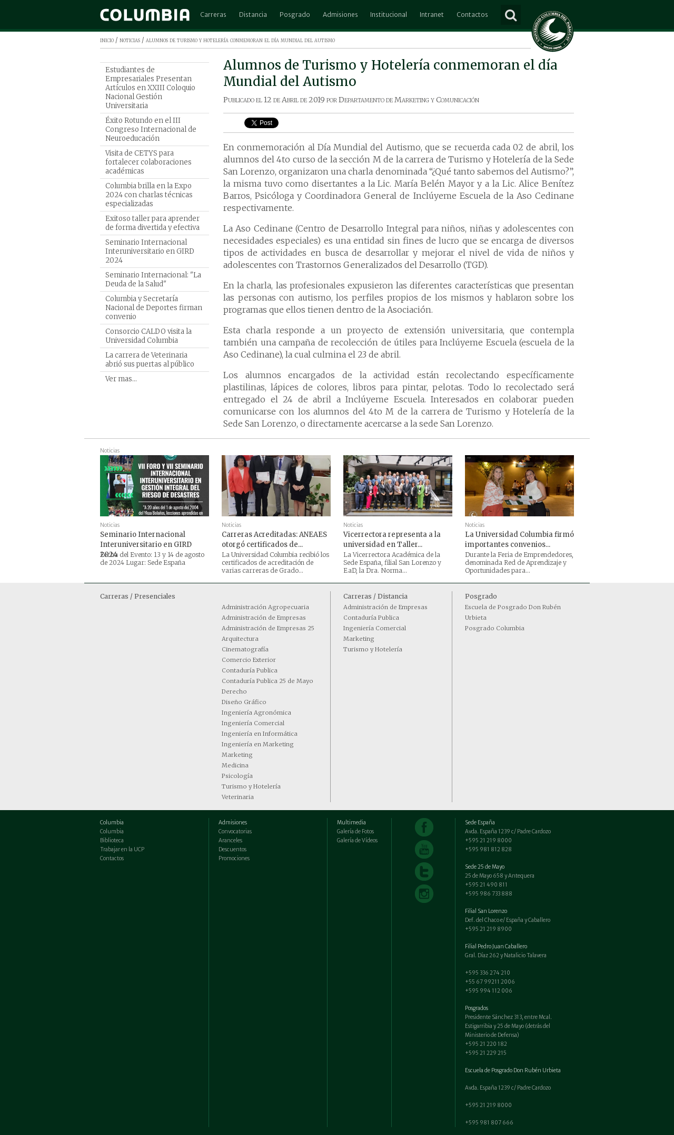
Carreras (213, 14)
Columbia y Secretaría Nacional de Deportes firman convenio (153, 307)
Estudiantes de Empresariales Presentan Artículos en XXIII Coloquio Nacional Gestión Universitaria (150, 87)
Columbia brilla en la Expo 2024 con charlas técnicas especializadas (149, 194)
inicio (107, 40)
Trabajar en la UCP (122, 849)
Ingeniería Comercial (253, 723)
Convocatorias (235, 831)
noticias (130, 40)
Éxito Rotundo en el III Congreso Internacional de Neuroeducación (150, 129)
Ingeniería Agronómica (256, 712)
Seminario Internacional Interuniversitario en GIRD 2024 (149, 251)
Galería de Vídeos (357, 840)
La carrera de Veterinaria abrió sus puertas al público (149, 360)
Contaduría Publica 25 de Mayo (267, 681)
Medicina (235, 765)
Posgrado (295, 14)
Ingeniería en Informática (260, 733)
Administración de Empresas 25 (268, 628)
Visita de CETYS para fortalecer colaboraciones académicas (148, 162)
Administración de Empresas (264, 617)
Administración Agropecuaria (265, 607)
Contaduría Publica (249, 670)
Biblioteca (112, 840)
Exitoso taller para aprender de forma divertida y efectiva (152, 223)
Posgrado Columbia (494, 628)
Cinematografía (245, 649)
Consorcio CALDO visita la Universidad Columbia (148, 336)
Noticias (110, 450)
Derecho (234, 691)
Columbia (112, 831)
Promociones (234, 858)
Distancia (253, 14)
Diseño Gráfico (244, 702)
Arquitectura (240, 638)
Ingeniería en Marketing (258, 744)
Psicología (237, 776)
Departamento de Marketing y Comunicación (409, 99)
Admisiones (340, 14)
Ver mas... (121, 378)
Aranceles (230, 840)
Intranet (432, 14)
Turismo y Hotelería (251, 786)
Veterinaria (238, 797)
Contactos (472, 14)
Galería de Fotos (355, 831)
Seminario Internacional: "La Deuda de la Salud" (153, 279)
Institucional (388, 14)
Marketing (237, 754)
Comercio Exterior (249, 659)
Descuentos (232, 849)
